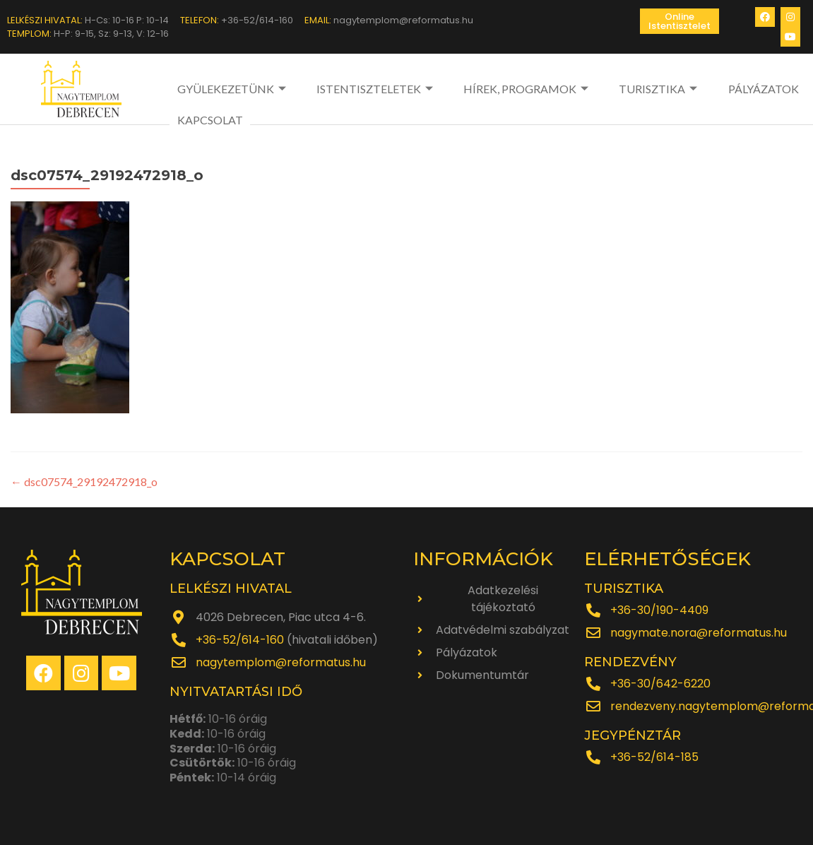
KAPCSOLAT (209, 119)
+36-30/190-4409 (659, 610)
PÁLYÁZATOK (763, 88)
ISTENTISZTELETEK (376, 88)
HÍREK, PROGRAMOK (527, 88)
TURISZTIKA (660, 88)
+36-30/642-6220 (660, 683)
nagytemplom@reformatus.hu (281, 662)
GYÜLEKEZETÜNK (233, 88)
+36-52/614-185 (654, 757)
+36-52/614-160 (240, 640)
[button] (679, 21)
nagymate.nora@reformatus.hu (698, 633)
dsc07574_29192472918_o (84, 481)
